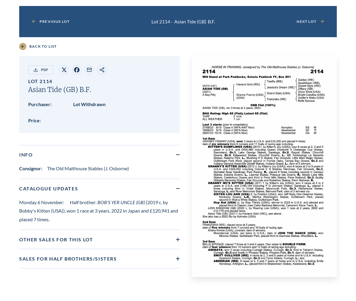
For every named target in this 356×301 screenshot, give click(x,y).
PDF (40, 69)
